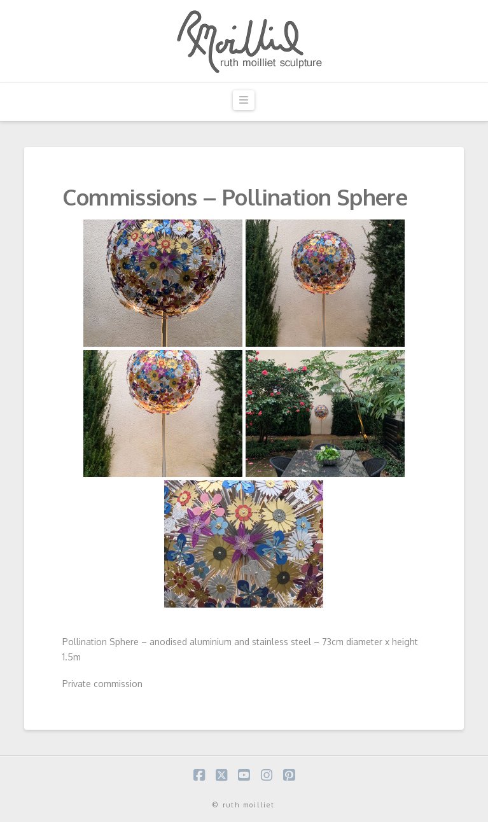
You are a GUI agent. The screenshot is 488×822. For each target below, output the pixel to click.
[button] (243, 100)
